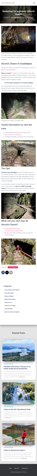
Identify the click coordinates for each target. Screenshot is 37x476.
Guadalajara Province (28, 67)
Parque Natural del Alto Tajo (12, 228)
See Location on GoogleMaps (12, 134)
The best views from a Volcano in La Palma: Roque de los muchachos (17, 368)
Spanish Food (8, 302)
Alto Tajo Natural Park (9, 70)
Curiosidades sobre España (11, 289)
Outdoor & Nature (13, 267)
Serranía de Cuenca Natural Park (13, 231)
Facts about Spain (9, 293)
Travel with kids (8, 308)
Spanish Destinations (10, 299)
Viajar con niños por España (11, 312)
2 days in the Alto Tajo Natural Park (17, 409)
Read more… (22, 377)
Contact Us (25, 468)
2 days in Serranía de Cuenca (14, 450)
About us (16, 468)
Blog (10, 468)
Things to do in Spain (9, 305)
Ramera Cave (8, 233)
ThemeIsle (24, 472)
